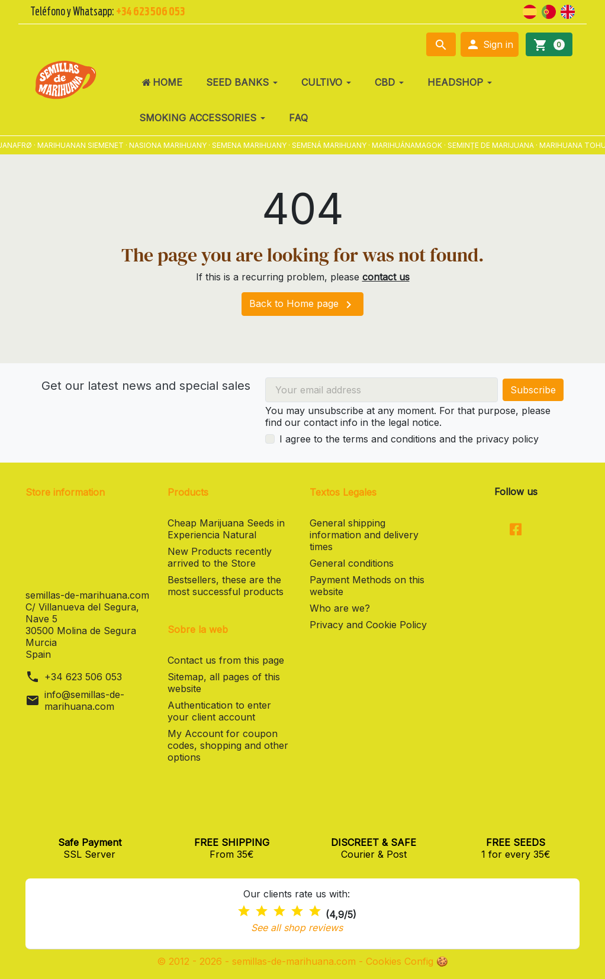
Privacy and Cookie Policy (368, 625)
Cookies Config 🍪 (407, 961)
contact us (386, 277)
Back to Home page (302, 305)
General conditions (352, 563)
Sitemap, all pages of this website (224, 682)
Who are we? (340, 608)
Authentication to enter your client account (219, 711)
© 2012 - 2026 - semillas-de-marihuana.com (258, 961)
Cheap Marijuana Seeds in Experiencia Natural (226, 529)
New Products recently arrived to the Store (220, 557)
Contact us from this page (226, 660)
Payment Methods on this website (367, 585)
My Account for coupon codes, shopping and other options (228, 745)
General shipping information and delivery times (364, 534)
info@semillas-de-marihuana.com (84, 700)
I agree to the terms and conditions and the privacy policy (409, 439)
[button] (490, 44)
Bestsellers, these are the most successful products (226, 585)
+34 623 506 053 (83, 677)
